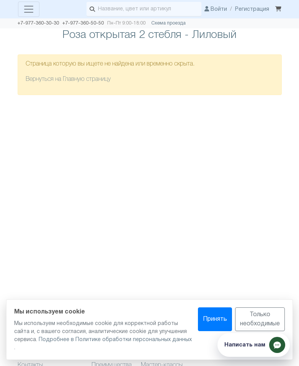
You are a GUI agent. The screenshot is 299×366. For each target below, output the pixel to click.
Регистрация (252, 9)
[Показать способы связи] (253, 345)
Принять (215, 319)
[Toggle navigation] (28, 9)
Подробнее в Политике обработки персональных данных (115, 339)
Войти (215, 9)
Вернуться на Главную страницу (68, 79)
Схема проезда (168, 23)
